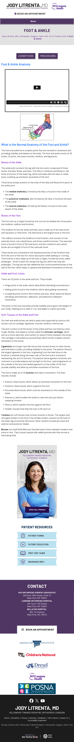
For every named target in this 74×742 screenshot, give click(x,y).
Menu (36, 21)
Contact (37, 586)
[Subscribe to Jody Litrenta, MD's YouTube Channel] (42, 700)
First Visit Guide (36, 553)
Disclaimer (15, 718)
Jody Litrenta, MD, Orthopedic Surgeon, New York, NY (27, 36)
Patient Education (38, 544)
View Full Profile (37, 510)
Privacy (24, 718)
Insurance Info (36, 561)
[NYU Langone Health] (57, 6)
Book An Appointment (40, 629)
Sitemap (32, 718)
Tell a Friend (52, 718)
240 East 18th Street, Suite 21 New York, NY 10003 (37, 595)
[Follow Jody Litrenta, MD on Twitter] (37, 700)
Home (6, 718)
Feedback (42, 718)
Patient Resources (37, 527)
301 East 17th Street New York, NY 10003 (37, 603)
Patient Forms (36, 535)
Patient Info (60, 36)
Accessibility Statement (37, 720)
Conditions (26, 56)
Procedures (48, 56)
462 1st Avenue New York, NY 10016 (37, 612)
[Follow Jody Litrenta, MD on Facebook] (31, 700)
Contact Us (63, 718)
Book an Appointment (31, 13)
